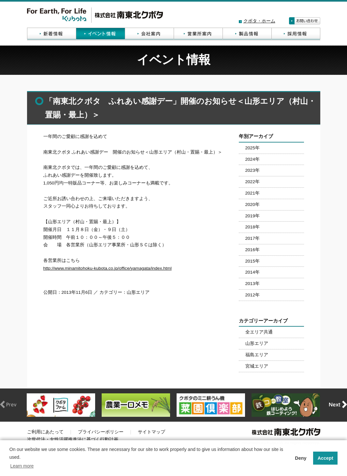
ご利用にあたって (45, 431)
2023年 (252, 170)
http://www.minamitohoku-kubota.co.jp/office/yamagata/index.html (107, 268)
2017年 (252, 238)
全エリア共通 (259, 332)
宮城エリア (256, 366)
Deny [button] (300, 458)
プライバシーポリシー (100, 431)
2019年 (252, 215)
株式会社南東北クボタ (95, 15)
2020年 (252, 204)
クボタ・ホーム (259, 21)
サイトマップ (151, 431)
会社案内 (149, 34)
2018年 (252, 226)
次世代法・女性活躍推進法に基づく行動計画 (72, 439)
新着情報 (51, 34)
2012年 (252, 294)
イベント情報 (100, 34)
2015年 (252, 261)
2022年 (252, 181)
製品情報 (247, 34)
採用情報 (295, 34)
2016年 (252, 249)
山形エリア (256, 343)
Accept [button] (325, 458)
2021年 (252, 193)
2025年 (252, 147)
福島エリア (256, 354)
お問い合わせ (304, 20)
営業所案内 (198, 34)
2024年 (252, 159)
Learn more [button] (22, 466)
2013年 (252, 283)
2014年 (252, 272)
